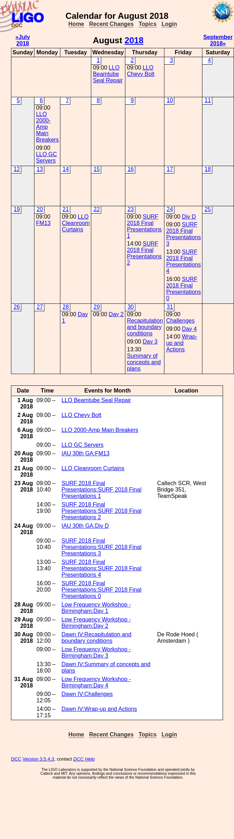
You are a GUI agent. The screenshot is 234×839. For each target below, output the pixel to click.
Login (169, 24)
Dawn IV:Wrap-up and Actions (99, 709)
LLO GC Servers (46, 157)
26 (16, 307)
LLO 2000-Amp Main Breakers (47, 127)
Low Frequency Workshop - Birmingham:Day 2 (96, 622)
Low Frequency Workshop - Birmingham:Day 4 (96, 682)
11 (208, 100)
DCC (16, 759)
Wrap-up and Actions (181, 343)
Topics (147, 24)
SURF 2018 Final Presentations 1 (144, 226)
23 (130, 209)
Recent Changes (111, 24)
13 (40, 169)
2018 (134, 40)
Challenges (180, 321)
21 (65, 209)
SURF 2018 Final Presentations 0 (183, 288)
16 (130, 169)
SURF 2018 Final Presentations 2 (144, 253)
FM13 (43, 223)
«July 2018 (22, 40)
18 (208, 169)
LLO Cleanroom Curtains (76, 223)
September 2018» (218, 40)
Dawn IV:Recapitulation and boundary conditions (96, 637)
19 (16, 209)
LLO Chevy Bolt (140, 71)
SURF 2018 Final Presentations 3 (183, 234)
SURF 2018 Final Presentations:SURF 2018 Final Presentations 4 (101, 568)
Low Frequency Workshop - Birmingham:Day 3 (96, 652)
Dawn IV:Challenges (87, 694)
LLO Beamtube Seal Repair (108, 74)
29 (96, 307)
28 (65, 307)
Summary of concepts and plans (143, 362)
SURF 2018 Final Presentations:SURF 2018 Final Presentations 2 (101, 510)
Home (76, 24)
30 (130, 307)
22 (96, 209)
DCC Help (84, 759)
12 (16, 169)
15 (96, 169)
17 (170, 169)
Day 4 (189, 329)
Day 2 (116, 314)
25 (208, 209)
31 (170, 307)
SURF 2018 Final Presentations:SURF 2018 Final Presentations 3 (101, 547)
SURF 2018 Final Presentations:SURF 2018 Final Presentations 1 (101, 489)
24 (170, 209)
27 (40, 307)
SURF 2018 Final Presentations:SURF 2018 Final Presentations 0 (101, 589)
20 (40, 209)
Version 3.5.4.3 (38, 759)
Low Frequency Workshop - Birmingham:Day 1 (96, 608)
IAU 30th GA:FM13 (85, 453)
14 (65, 169)
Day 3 (150, 342)
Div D (189, 217)
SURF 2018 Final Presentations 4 (183, 261)
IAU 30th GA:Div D (85, 526)
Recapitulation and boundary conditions (145, 327)
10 (170, 100)
